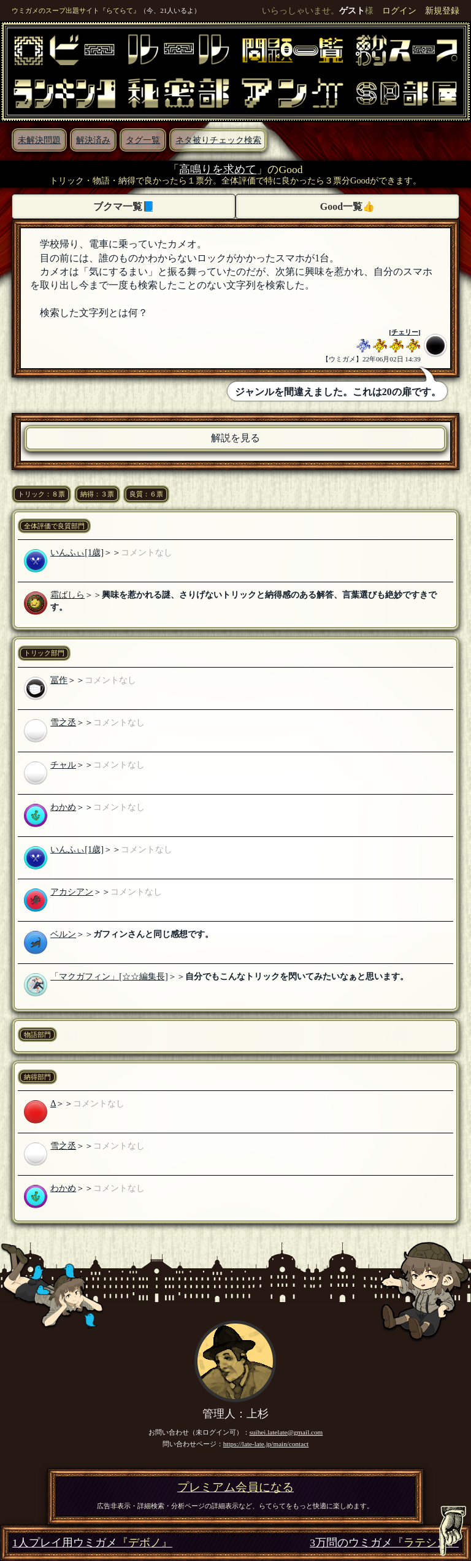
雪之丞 (63, 722)
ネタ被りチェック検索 (218, 140)
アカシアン (71, 891)
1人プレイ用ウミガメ (92, 1543)
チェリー (404, 332)
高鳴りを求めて (217, 169)
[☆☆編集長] (143, 976)
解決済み (93, 140)
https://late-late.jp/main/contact (266, 1443)
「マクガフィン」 (84, 976)
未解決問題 (39, 140)
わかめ (63, 807)
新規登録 (442, 10)
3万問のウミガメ (384, 1543)
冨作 (58, 680)
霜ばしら (67, 594)
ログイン (399, 10)
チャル (63, 764)
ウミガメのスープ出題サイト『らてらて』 (76, 10)
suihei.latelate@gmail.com (286, 1432)
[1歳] (94, 552)
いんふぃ (67, 552)
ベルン (63, 934)
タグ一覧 (143, 140)
